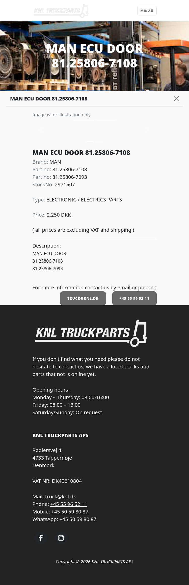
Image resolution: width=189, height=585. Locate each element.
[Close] (176, 98)
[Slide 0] (90, 142)
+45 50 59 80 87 (69, 511)
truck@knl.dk (60, 496)
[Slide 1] (99, 142)
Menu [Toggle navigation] (147, 10)
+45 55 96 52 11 (134, 298)
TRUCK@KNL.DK (82, 298)
